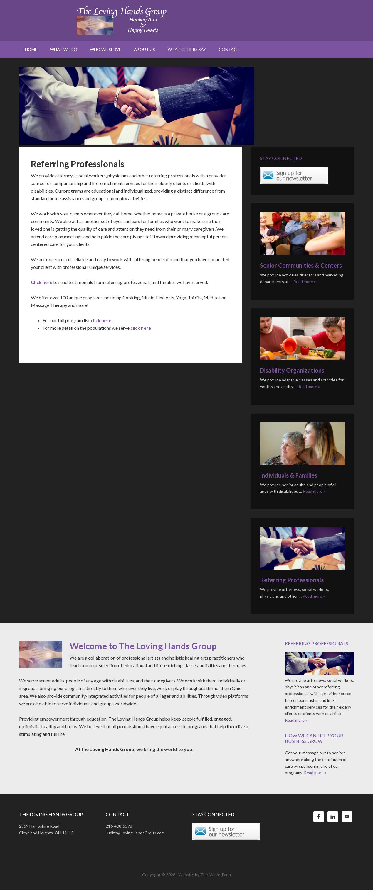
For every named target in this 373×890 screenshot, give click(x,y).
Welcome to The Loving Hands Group (143, 646)
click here (101, 320)
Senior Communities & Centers (301, 265)
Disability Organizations (292, 370)
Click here (41, 282)
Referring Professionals (292, 579)
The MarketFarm (215, 874)
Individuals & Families (288, 475)
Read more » (304, 281)
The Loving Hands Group (186, 20)
